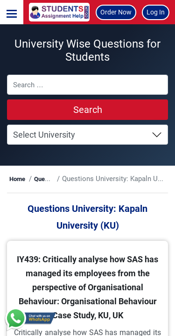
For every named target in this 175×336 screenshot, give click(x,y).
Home (17, 178)
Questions (47, 178)
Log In (156, 12)
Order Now (116, 12)
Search (87, 109)
